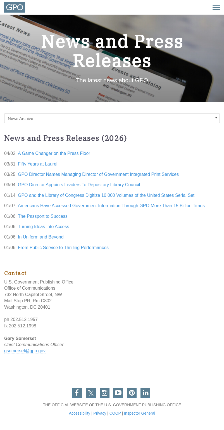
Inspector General (139, 413)
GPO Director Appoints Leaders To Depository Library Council (79, 184)
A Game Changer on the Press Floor (54, 153)
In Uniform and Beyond (41, 237)
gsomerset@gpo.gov (25, 350)
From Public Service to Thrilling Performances (63, 247)
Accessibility (79, 413)
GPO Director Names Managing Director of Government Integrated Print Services (98, 174)
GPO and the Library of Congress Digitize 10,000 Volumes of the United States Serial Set (106, 195)
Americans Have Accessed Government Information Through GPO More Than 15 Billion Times (111, 205)
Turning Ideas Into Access (43, 226)
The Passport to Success (43, 216)
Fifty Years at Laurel (37, 164)
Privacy (99, 413)
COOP (115, 413)
